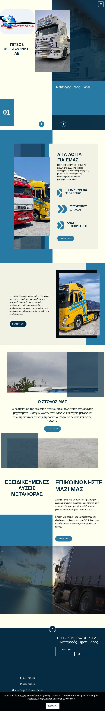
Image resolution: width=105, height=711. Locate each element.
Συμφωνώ (52, 706)
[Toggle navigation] (101, 4)
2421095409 (29, 678)
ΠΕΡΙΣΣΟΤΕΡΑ (66, 238)
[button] (41, 124)
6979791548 (29, 684)
